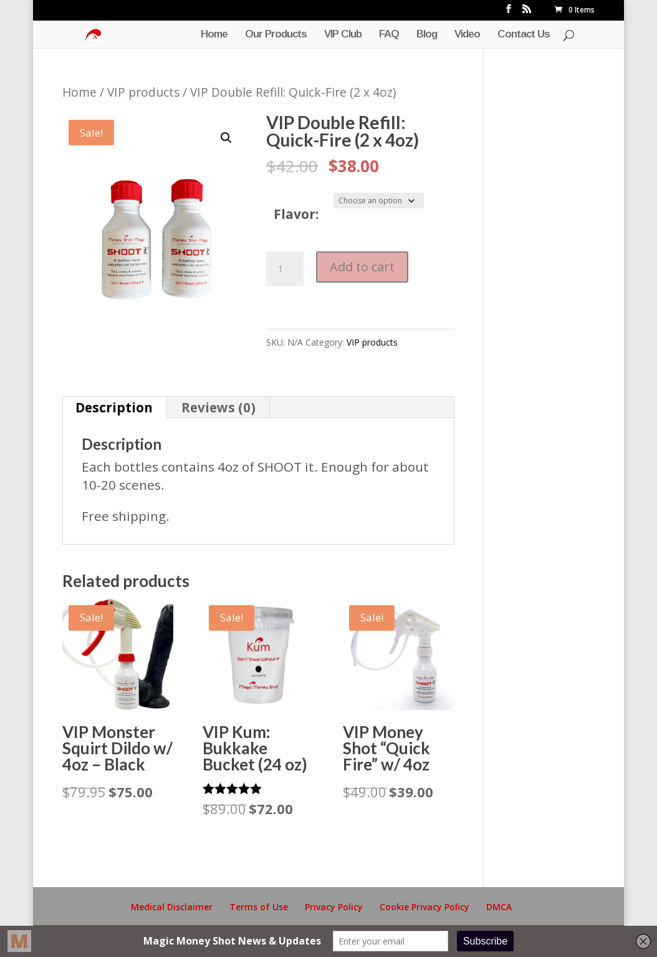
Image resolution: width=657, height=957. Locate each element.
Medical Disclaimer (172, 907)
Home (214, 35)
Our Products (276, 35)
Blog (426, 35)
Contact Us (523, 35)
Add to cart (362, 266)
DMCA (499, 907)
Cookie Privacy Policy (424, 907)
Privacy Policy (334, 907)
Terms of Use (258, 907)
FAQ (389, 35)
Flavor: (296, 214)
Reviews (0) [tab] (218, 407)
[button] (226, 138)
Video (467, 35)
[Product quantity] (285, 268)
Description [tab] (114, 407)
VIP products (143, 92)
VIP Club (343, 35)
